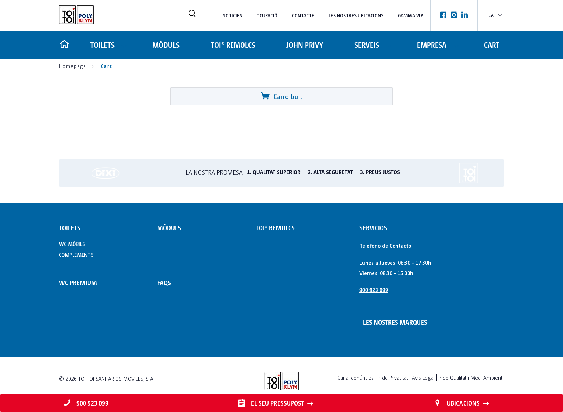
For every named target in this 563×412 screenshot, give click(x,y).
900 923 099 (373, 289)
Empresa (431, 45)
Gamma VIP (410, 15)
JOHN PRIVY (303, 45)
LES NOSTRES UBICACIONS (356, 15)
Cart (491, 45)
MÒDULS (166, 45)
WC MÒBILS (72, 243)
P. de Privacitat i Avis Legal (406, 377)
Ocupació (267, 15)
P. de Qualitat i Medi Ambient (470, 377)
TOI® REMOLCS (232, 45)
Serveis (365, 45)
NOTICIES (232, 15)
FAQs (164, 282)
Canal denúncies (356, 377)
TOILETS (101, 45)
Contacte (303, 15)
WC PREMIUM (78, 282)
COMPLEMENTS (76, 254)
